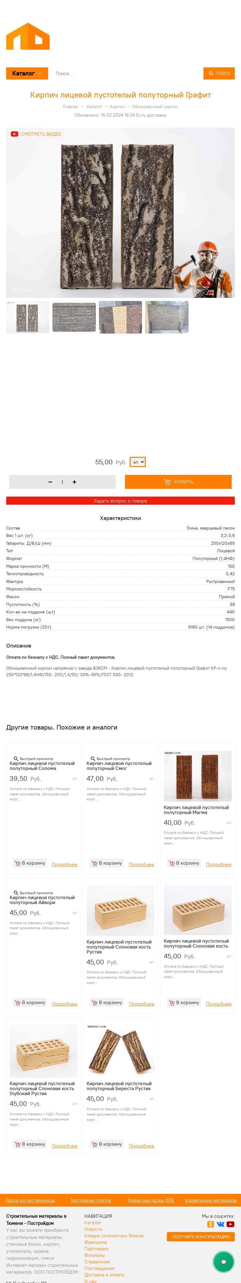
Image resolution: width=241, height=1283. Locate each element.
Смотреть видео (41, 134)
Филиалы (94, 1264)
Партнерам (96, 1258)
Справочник (97, 1271)
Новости (93, 1238)
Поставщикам (99, 1278)
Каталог (27, 73)
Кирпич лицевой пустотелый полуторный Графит (120, 94)
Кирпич (117, 106)
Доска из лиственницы (90, 1209)
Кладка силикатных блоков (114, 1245)
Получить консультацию (201, 1246)
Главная (70, 106)
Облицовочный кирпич (155, 106)
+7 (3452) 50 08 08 (214, 7)
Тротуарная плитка (151, 1209)
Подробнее (65, 867)
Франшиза (95, 1251)
